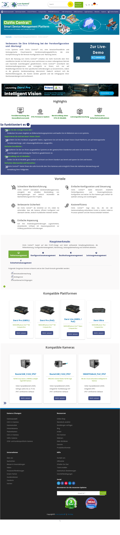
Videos (9, 467)
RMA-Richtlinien (62, 441)
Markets (97, 11)
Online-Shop (61, 419)
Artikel (59, 432)
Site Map (70, 514)
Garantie (60, 444)
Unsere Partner (12, 474)
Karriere (9, 483)
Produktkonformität (63, 448)
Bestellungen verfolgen (64, 425)
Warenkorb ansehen (63, 422)
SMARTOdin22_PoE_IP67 (94, 374)
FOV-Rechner (61, 435)
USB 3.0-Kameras (13, 422)
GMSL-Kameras (12, 438)
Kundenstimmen (12, 477)
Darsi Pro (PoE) (47, 320)
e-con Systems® (60, 514)
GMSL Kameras (78, 11)
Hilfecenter (60, 461)
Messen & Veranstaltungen (16, 464)
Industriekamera (12, 428)
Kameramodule (12, 425)
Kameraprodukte (20, 11)
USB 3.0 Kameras (67, 11)
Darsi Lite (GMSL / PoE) (73, 320)
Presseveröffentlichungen (15, 471)
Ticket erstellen (62, 467)
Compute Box (42, 11)
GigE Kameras (88, 11)
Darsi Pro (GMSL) (21, 320)
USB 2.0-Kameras (13, 435)
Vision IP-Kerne (31, 11)
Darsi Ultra (99, 320)
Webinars (60, 438)
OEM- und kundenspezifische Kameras (20, 441)
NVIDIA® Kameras (54, 11)
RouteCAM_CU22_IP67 (25, 374)
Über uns (10, 458)
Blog (58, 428)
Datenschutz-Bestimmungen (66, 471)
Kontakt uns (61, 458)
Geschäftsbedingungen (64, 474)
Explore (103, 11)
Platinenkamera (12, 432)
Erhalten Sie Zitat (62, 464)
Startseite (9, 37)
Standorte (10, 480)
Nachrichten (11, 461)
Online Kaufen (113, 12)
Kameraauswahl (7, 12)
